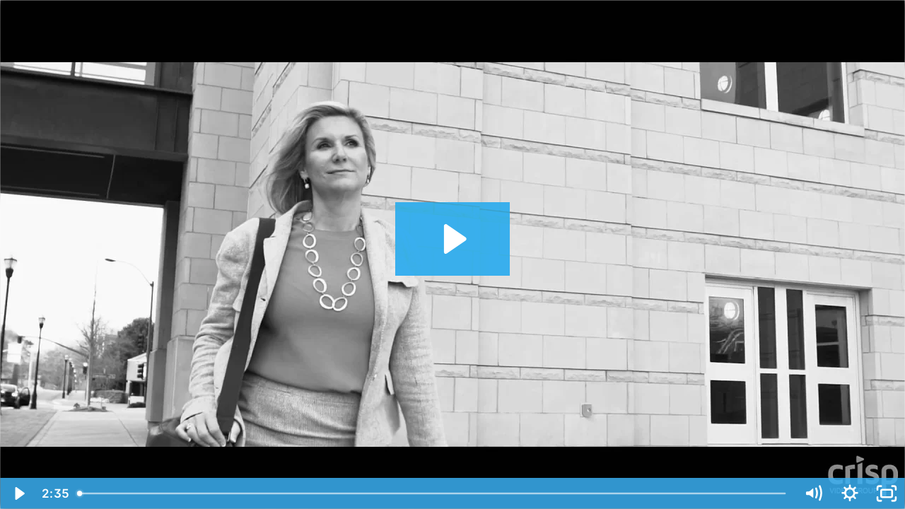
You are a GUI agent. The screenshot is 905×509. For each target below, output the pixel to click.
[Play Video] (18, 493)
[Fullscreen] (886, 493)
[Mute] (813, 493)
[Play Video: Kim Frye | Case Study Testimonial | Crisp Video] (452, 239)
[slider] (433, 493)
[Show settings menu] (849, 493)
